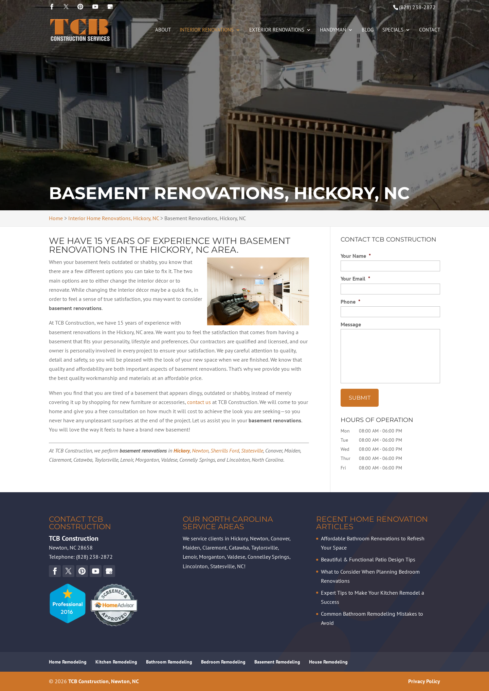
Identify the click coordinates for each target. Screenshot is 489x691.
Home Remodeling (68, 662)
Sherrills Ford (225, 450)
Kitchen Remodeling (116, 662)
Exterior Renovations (276, 30)
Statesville (252, 450)
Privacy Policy (424, 681)
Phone (350, 301)
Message (351, 324)
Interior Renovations (207, 30)
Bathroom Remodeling (169, 662)
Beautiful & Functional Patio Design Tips (368, 559)
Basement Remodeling (277, 662)
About (163, 30)
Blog (368, 30)
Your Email (355, 278)
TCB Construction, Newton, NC (103, 681)
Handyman (333, 30)
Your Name (356, 255)
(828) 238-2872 (417, 7)
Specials (392, 30)
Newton (200, 450)
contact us (199, 402)
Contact (429, 30)
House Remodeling (328, 662)
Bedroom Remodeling (223, 662)
